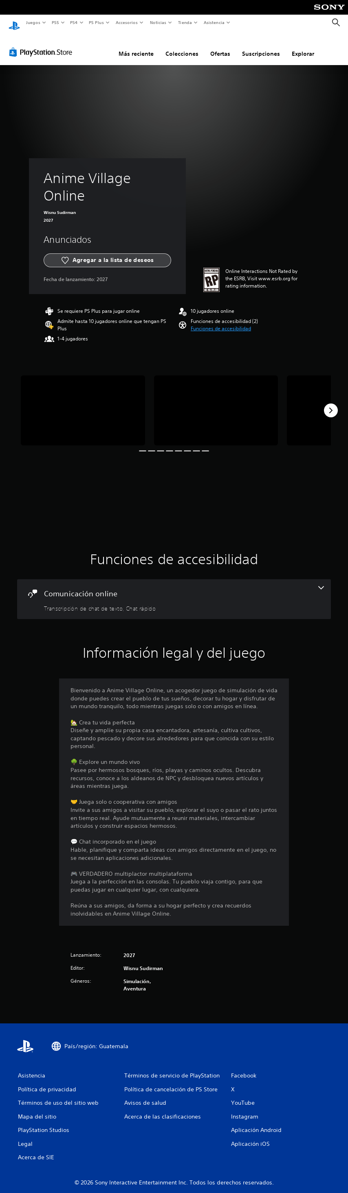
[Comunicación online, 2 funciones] (174, 591)
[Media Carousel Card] (83, 402)
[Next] (331, 403)
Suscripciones (261, 46)
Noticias (158, 22)
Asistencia (214, 22)
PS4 (74, 22)
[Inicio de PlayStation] (14, 23)
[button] (221, 321)
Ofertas (220, 46)
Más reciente (136, 46)
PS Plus (96, 22)
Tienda (185, 22)
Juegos (33, 22)
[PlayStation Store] (42, 44)
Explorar (303, 46)
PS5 (55, 22)
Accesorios (127, 22)
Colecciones (181, 46)
